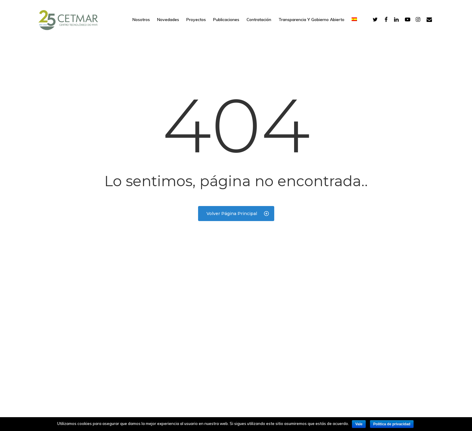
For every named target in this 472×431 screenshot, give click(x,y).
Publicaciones (226, 19)
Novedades (168, 19)
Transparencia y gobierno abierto (311, 19)
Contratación (259, 19)
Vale (358, 424)
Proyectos (196, 19)
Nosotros (141, 19)
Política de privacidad (391, 424)
